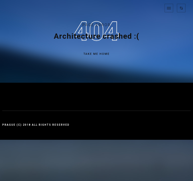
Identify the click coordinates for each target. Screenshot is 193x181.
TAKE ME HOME (96, 54)
